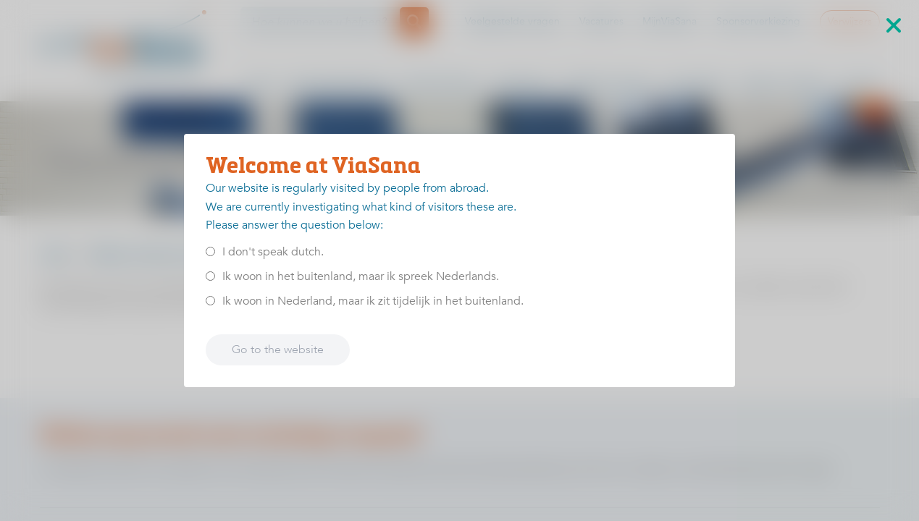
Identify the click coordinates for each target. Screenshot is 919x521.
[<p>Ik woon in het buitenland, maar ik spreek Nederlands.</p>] (210, 276)
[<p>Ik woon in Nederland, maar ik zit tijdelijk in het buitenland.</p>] (210, 300)
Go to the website (278, 349)
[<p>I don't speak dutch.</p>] (210, 251)
